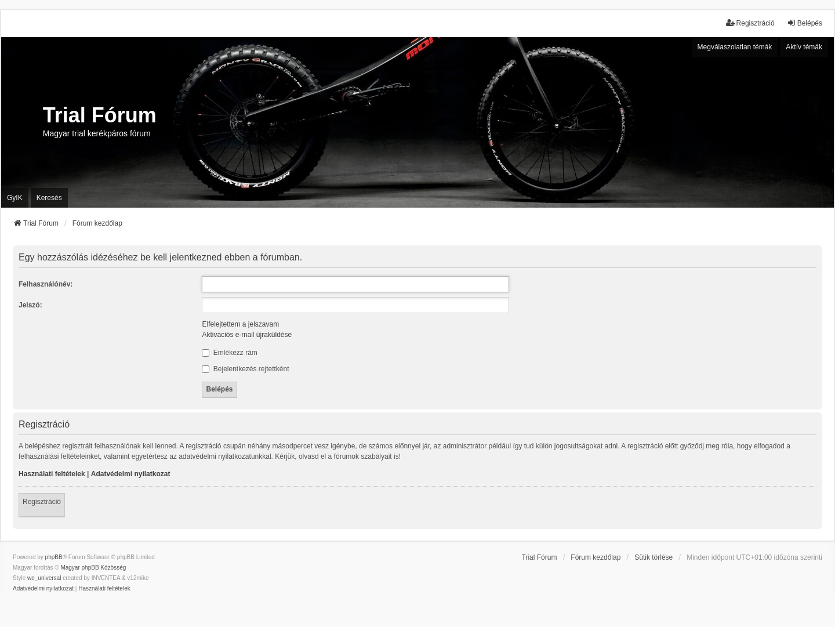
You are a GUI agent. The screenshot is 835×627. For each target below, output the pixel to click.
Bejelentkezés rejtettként (245, 369)
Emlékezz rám (229, 353)
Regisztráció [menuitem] (750, 23)
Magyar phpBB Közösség (93, 567)
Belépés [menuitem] (804, 23)
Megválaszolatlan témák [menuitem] (735, 47)
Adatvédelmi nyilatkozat (130, 474)
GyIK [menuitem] (15, 198)
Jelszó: (30, 305)
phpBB (54, 557)
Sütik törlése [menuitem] (653, 557)
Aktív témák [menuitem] (804, 47)
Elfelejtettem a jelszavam (240, 324)
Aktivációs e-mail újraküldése (247, 335)
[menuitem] (43, 588)
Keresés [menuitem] (49, 198)
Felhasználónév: (45, 284)
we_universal (44, 578)
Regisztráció (42, 502)
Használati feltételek (52, 474)
